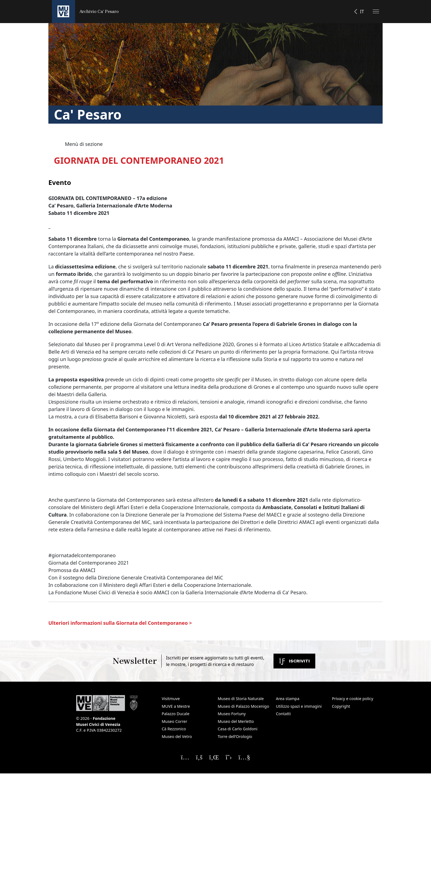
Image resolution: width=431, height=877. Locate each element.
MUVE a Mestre (176, 706)
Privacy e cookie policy (352, 698)
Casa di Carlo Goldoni (238, 728)
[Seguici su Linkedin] (214, 757)
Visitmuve (171, 698)
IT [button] (362, 12)
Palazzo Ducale (175, 713)
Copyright (341, 706)
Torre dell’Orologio (235, 736)
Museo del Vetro (177, 736)
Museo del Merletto (236, 721)
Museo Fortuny (232, 713)
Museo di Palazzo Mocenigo (243, 706)
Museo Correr (174, 721)
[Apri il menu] (376, 11)
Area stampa (287, 698)
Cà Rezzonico (174, 728)
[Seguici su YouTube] (244, 757)
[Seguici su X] (229, 757)
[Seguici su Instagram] (185, 757)
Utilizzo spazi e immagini (299, 706)
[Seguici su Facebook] (199, 757)
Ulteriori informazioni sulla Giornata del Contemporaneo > (120, 623)
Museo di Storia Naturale (241, 698)
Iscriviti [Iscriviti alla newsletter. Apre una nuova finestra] (294, 661)
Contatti (283, 713)
